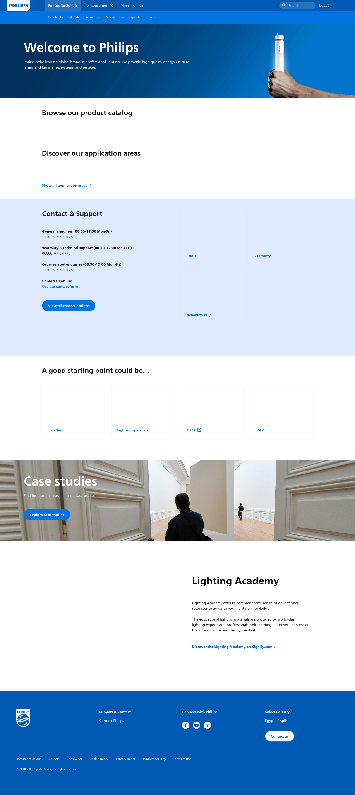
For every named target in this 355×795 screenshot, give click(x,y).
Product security (154, 759)
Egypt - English (277, 721)
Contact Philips (111, 721)
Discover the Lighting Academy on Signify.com (234, 646)
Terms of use (182, 759)
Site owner (74, 759)
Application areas (84, 17)
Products (55, 17)
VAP (260, 430)
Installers (55, 430)
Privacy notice (126, 759)
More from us (131, 5)
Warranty (262, 255)
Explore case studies (47, 515)
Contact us (280, 736)
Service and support (122, 17)
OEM (194, 430)
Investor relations (28, 759)
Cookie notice (99, 759)
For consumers (99, 5)
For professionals (62, 5)
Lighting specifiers (133, 430)
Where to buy (199, 315)
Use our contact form (60, 286)
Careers (54, 759)
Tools (191, 255)
